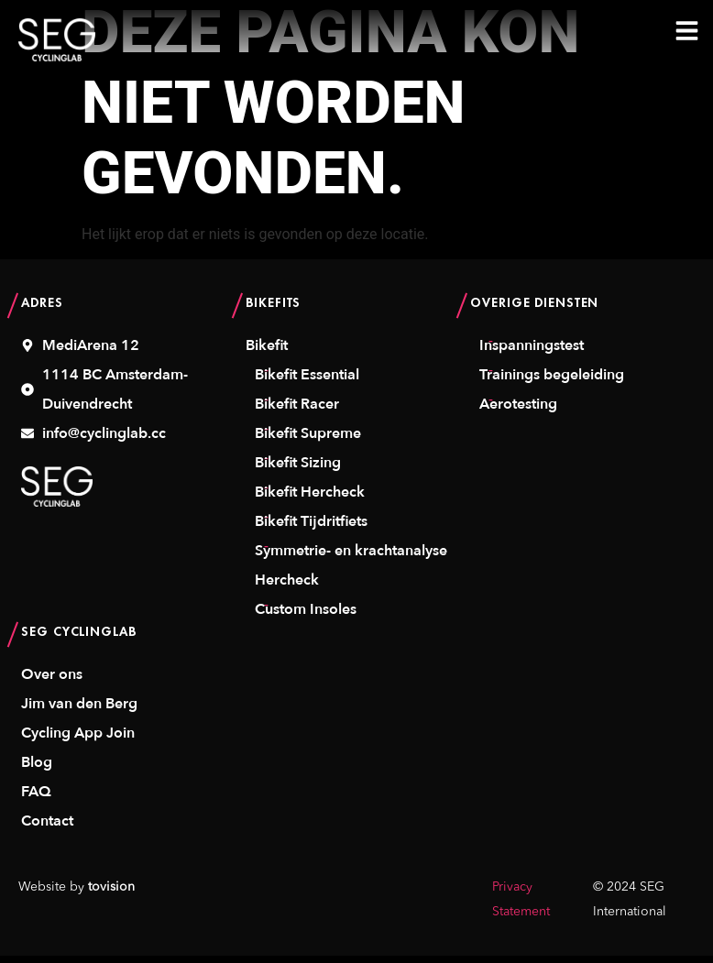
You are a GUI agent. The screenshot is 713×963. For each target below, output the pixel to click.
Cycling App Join (78, 739)
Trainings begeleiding (551, 381)
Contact (47, 827)
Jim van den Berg (79, 710)
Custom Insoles (305, 616)
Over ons (51, 681)
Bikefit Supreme (308, 440)
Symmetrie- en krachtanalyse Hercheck (351, 571)
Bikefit (267, 352)
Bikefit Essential (307, 381)
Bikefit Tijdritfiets (311, 528)
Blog (36, 769)
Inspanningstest (531, 352)
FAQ (36, 798)
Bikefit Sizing (298, 469)
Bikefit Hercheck (310, 498)
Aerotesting (518, 410)
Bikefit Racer (297, 410)
